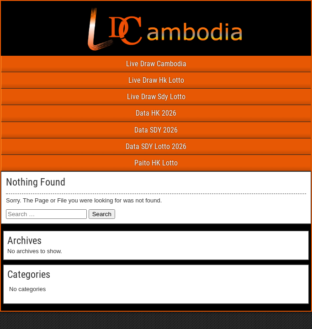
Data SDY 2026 (156, 130)
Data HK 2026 (156, 113)
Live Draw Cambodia (156, 63)
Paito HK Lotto (156, 163)
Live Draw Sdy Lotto (156, 96)
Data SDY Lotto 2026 (156, 146)
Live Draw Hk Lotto (156, 80)
